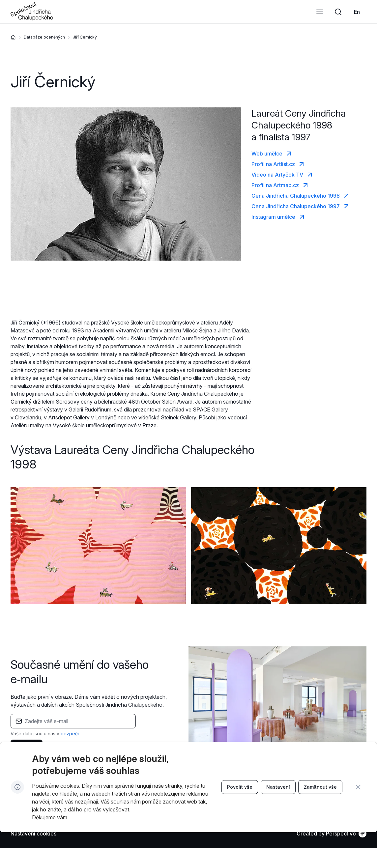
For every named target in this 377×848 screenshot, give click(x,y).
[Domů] (13, 37)
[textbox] (73, 725)
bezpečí (70, 733)
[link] (356, 12)
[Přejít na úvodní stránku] (32, 18)
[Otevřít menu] (320, 12)
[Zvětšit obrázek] (98, 545)
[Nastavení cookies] (33, 833)
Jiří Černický (85, 37)
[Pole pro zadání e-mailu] (78, 721)
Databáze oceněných (44, 37)
